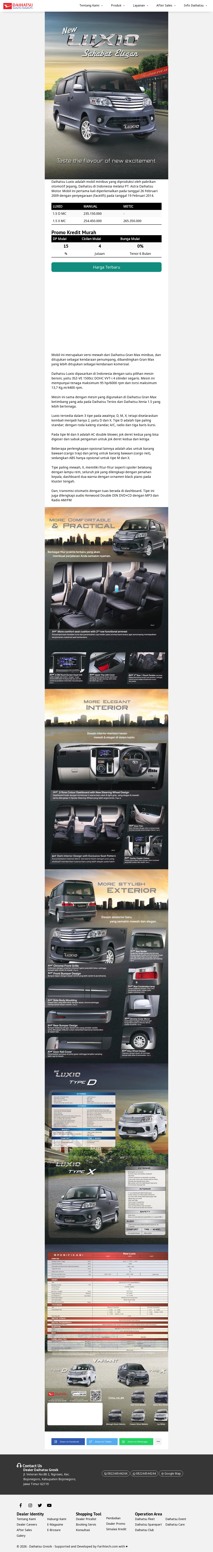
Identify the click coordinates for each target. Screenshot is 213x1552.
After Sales (164, 5)
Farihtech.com (107, 1546)
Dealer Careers (27, 1524)
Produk (116, 5)
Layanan (139, 5)
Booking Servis (86, 1524)
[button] (68, 1441)
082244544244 (114, 1473)
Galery (21, 1535)
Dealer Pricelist (87, 1519)
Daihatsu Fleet (145, 1519)
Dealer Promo (116, 1524)
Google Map (172, 1473)
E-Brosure (54, 1530)
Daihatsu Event (176, 1524)
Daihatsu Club (175, 1519)
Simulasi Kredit (117, 1529)
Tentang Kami (89, 5)
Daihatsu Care (175, 1530)
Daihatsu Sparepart (142, 1526)
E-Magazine (55, 1524)
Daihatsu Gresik (46, 1469)
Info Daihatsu (194, 5)
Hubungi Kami (57, 1519)
